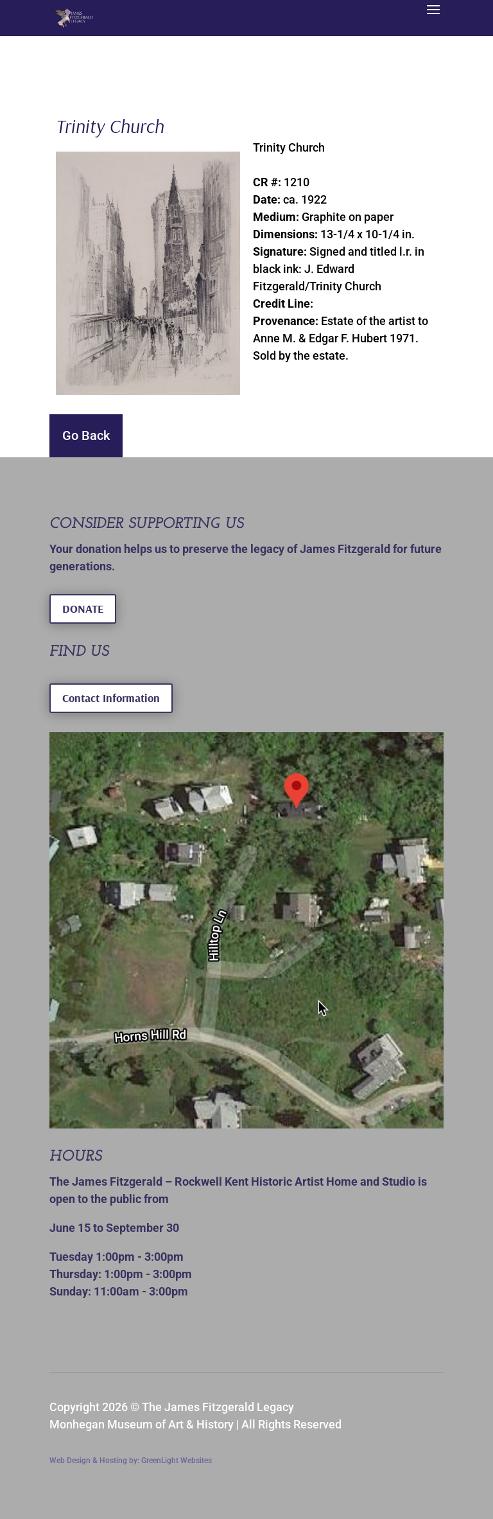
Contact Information (111, 697)
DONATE (82, 608)
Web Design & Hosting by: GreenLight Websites (130, 1460)
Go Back (86, 435)
